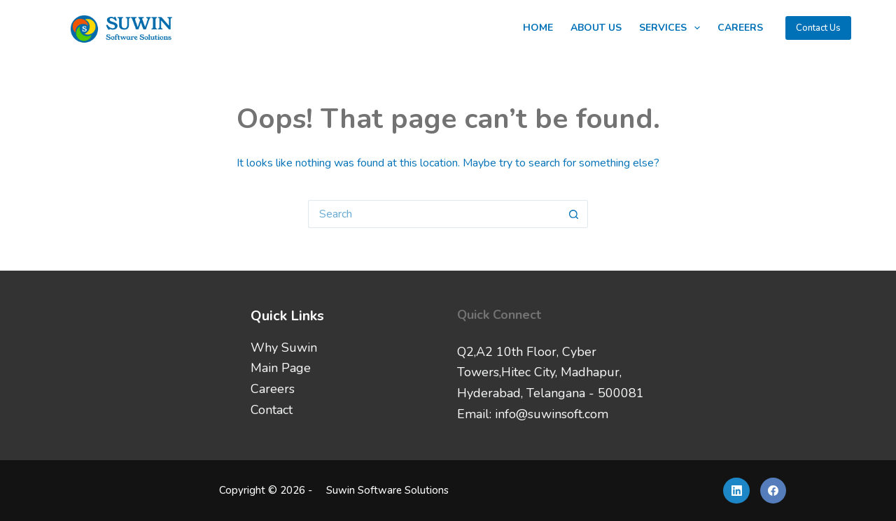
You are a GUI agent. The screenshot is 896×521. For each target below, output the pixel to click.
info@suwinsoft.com (551, 414)
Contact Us (818, 28)
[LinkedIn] (736, 491)
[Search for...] (434, 214)
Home (538, 27)
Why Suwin (284, 347)
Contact (272, 409)
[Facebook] (773, 491)
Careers (740, 27)
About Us (596, 27)
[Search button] (574, 214)
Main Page (281, 367)
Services (672, 28)
